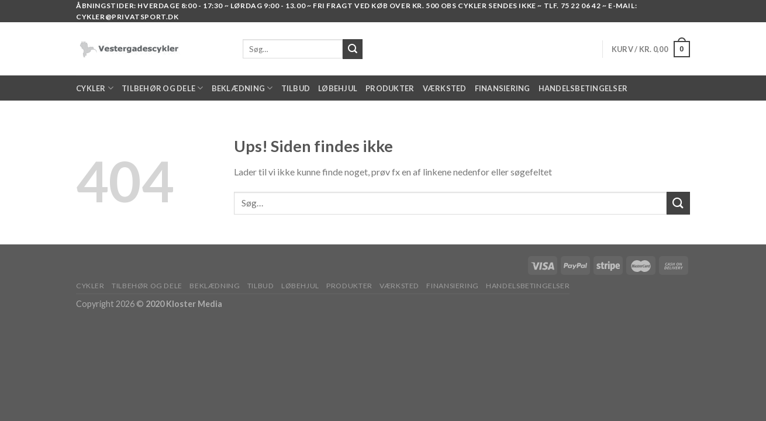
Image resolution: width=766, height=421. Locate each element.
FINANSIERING (502, 88)
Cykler (94, 88)
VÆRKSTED (445, 88)
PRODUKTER (389, 88)
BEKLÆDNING (242, 88)
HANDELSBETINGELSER (583, 88)
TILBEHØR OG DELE (162, 88)
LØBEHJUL (337, 88)
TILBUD (295, 88)
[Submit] (678, 203)
